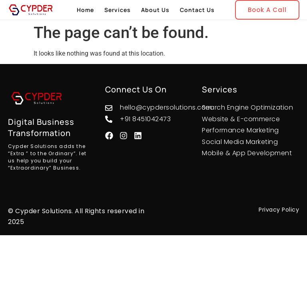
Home (85, 10)
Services (117, 10)
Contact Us (197, 10)
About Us (155, 10)
